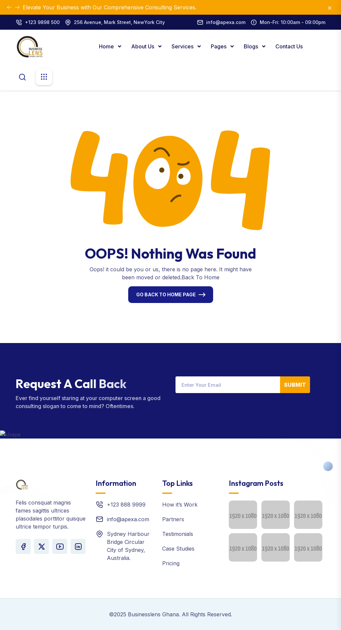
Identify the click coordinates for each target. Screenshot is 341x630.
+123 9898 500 (42, 22)
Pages (219, 46)
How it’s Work (179, 504)
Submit (295, 384)
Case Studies (178, 548)
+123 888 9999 (126, 504)
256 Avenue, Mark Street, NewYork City (119, 22)
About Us (143, 46)
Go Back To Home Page (166, 294)
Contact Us (289, 46)
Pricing (170, 563)
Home (107, 46)
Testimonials (177, 534)
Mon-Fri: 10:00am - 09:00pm (292, 22)
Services (183, 46)
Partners (173, 519)
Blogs (251, 46)
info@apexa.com (225, 22)
